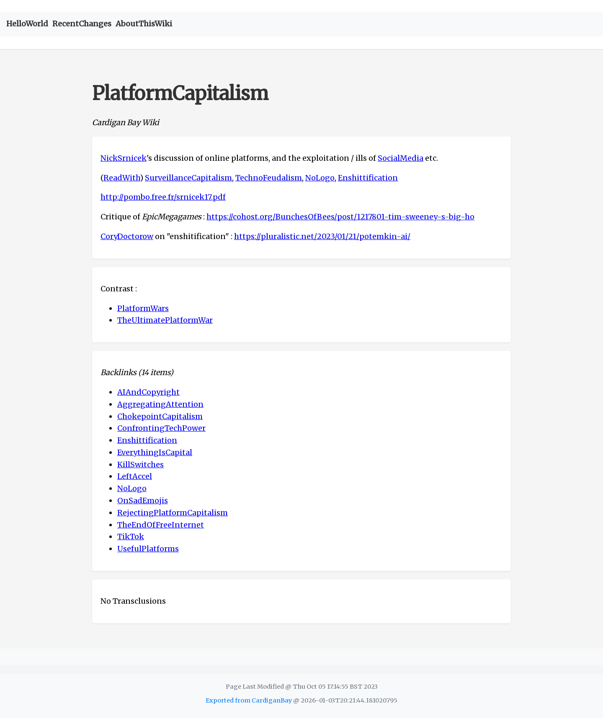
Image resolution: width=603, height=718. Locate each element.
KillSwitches (140, 464)
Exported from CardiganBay (249, 700)
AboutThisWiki (144, 23)
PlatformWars (143, 308)
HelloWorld (27, 23)
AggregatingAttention (160, 404)
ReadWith (121, 178)
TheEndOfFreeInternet (160, 525)
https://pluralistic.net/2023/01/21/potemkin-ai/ (322, 236)
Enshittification (368, 178)
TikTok (130, 536)
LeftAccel (134, 476)
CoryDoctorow (126, 236)
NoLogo (320, 178)
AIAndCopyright (148, 392)
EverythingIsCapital (154, 452)
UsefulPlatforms (148, 548)
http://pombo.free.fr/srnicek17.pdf (163, 197)
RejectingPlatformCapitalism (172, 512)
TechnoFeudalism (268, 178)
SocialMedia (400, 158)
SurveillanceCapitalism (188, 178)
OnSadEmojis (142, 500)
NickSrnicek (123, 158)
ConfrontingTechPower (161, 428)
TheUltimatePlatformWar (165, 320)
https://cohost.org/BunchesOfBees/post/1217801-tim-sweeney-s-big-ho (340, 216)
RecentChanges (81, 23)
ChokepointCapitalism (160, 416)
